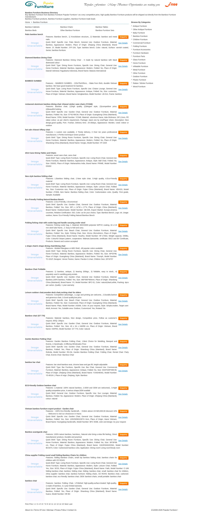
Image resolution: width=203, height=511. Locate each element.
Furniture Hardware (141, 53)
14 (60, 504)
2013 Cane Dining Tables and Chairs (40, 153)
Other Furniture (139, 73)
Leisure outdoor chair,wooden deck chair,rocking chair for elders (53, 292)
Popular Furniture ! (170, 510)
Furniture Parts (139, 56)
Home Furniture (139, 63)
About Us (29, 510)
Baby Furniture (139, 33)
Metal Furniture (139, 70)
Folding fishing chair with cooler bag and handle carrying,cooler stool (55, 223)
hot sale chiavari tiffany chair (37, 130)
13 (58, 504)
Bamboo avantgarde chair (36, 432)
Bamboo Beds (31, 30)
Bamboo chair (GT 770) (35, 316)
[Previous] (31, 504)
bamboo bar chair (32, 362)
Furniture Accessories (141, 50)
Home (27, 22)
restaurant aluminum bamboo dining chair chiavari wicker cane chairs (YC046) (59, 104)
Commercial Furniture (141, 43)
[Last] (70, 504)
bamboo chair (31, 481)
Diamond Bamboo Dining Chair (38, 58)
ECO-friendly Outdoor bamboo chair (40, 385)
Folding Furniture (140, 46)
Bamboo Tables (102, 27)
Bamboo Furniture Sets (105, 30)
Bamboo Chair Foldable (35, 269)
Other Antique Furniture (142, 29)
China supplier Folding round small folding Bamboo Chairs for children (55, 455)
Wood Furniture (139, 87)
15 (63, 504)
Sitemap (50, 510)
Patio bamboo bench (34, 34)
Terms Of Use (39, 510)
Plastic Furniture (139, 80)
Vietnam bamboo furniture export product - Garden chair (49, 409)
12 (55, 504)
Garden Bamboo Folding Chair (38, 339)
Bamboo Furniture (40, 22)
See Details (123, 43)
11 (52, 504)
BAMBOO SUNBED (33, 81)
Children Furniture (140, 39)
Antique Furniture (140, 26)
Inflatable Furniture (140, 66)
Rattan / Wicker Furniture (143, 83)
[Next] (66, 504)
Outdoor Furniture (140, 76)
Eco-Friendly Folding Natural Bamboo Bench (44, 199)
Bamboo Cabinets (32, 27)
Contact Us (71, 510)
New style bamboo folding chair (38, 176)
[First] (27, 504)
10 (50, 504)
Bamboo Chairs (66, 27)
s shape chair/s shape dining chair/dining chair (45, 246)
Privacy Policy (60, 510)
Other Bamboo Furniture (70, 30)
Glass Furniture (139, 60)
